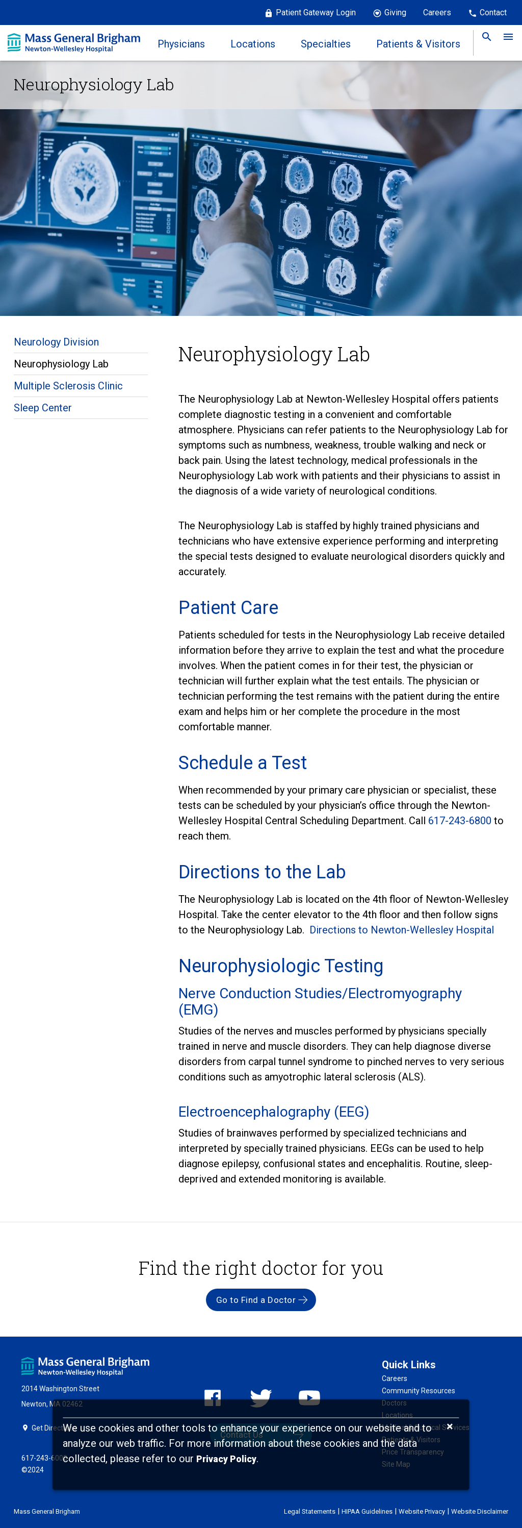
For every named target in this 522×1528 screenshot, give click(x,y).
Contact (493, 12)
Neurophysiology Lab (61, 364)
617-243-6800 (461, 821)
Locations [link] (252, 44)
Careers (437, 12)
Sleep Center (43, 408)
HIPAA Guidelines (367, 1511)
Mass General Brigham (47, 1511)
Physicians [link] (181, 44)
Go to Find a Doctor (256, 1300)
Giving (395, 12)
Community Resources (418, 1391)
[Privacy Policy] (226, 1459)
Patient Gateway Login (316, 12)
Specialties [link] (326, 44)
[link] (483, 43)
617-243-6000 (44, 1458)
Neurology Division (56, 342)
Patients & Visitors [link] (418, 44)
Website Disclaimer (479, 1511)
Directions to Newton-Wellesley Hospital (401, 930)
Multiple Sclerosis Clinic (68, 386)
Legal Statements (309, 1511)
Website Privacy (422, 1511)
